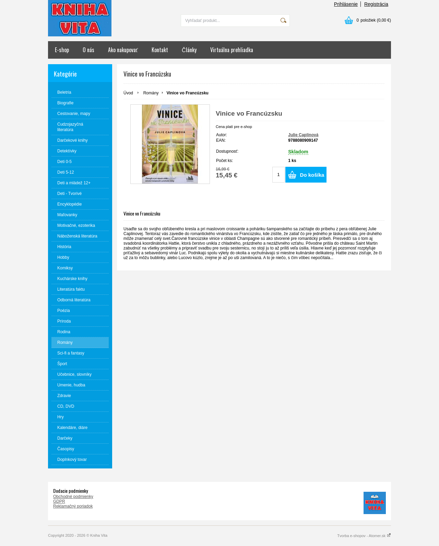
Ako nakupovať (123, 50)
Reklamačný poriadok (73, 506)
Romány (151, 93)
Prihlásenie (346, 4)
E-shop (62, 50)
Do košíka (312, 175)
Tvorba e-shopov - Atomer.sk (364, 536)
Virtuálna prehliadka (231, 50)
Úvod (128, 93)
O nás (88, 50)
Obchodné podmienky (73, 496)
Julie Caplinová (303, 134)
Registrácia (376, 4)
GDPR (59, 501)
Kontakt (160, 50)
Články (189, 50)
